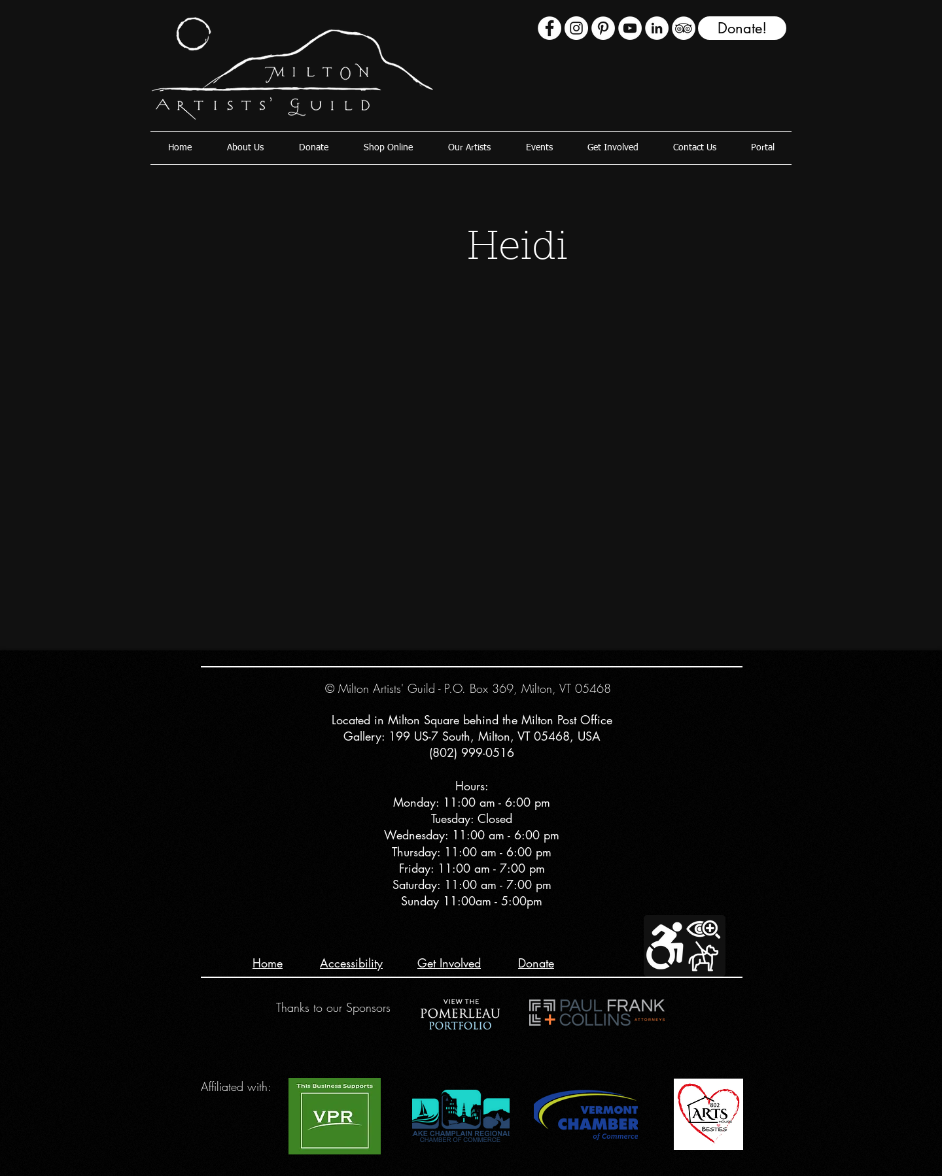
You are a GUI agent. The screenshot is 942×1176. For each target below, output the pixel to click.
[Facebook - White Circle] (549, 28)
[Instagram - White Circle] (576, 28)
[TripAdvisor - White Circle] (683, 28)
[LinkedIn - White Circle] (657, 28)
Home (268, 963)
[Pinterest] (603, 28)
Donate (536, 963)
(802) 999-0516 (471, 752)
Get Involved (449, 963)
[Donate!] (742, 28)
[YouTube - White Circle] (630, 28)
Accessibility (351, 963)
